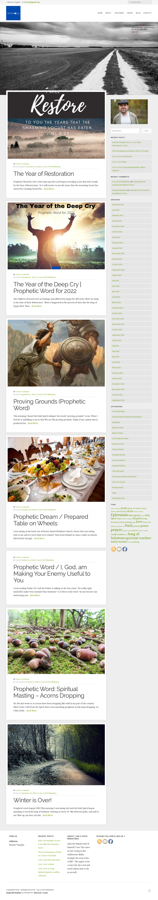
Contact (147, 13)
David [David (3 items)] (119, 511)
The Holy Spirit (118, 471)
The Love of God (118, 482)
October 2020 (117, 395)
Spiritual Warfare (118, 466)
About (108, 13)
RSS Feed (37, 892)
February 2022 (117, 308)
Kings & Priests (118, 427)
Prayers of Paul (118, 444)
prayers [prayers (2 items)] (125, 530)
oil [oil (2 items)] (123, 526)
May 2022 (115, 291)
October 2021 (117, 329)
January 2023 (117, 259)
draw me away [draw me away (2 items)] (138, 511)
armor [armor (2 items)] (113, 508)
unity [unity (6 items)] (114, 541)
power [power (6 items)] (144, 526)
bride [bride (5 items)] (124, 508)
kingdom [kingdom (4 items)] (137, 518)
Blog (138, 13)
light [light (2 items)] (134, 522)
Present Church (118, 449)
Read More (49, 188)
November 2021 (118, 324)
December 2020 (118, 384)
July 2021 (115, 346)
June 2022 (115, 286)
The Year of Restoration (43, 173)
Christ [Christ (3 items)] (143, 508)
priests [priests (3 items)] (135, 530)
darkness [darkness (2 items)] (113, 511)
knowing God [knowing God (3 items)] (116, 522)
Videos (130, 13)
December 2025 (118, 204)
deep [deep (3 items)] (124, 511)
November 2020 (118, 389)
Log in (45, 892)
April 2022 (116, 297)
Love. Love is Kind (119, 162)
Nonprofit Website (13, 892)
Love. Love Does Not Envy (122, 156)
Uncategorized (117, 487)
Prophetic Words (118, 455)
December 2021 (118, 319)
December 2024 (118, 226)
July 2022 (115, 280)
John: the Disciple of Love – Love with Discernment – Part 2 (49, 844)
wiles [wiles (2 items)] (129, 542)
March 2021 (116, 367)
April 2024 (116, 237)
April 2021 (116, 362)
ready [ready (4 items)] (114, 534)
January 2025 (117, 221)
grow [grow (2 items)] (143, 515)
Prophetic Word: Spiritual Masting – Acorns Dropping (48, 692)
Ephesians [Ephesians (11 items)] (119, 514)
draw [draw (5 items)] (130, 511)
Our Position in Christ (120, 438)
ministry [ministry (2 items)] (113, 526)
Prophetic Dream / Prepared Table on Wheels (50, 520)
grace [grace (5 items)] (137, 515)
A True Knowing (118, 411)
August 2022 (116, 275)
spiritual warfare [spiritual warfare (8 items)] (138, 538)
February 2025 (117, 215)
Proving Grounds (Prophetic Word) (49, 404)
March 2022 (116, 302)
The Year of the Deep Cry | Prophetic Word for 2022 (47, 287)
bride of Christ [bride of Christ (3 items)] (134, 508)
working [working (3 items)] (135, 542)
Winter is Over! (32, 800)
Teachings (119, 13)
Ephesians (116, 422)
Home (100, 13)
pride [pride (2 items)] (130, 530)
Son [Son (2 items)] (126, 535)
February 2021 (117, 373)
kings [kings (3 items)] (145, 518)
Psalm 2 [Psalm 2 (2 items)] (140, 530)
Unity (114, 493)
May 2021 (115, 357)
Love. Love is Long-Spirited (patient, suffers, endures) (49, 872)
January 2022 (117, 313)
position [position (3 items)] (136, 526)
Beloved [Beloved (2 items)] (117, 508)
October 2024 (117, 232)
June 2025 (115, 210)
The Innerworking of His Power (124, 476)
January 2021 (117, 378)
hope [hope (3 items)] (119, 518)
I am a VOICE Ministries (52, 167)
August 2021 (116, 340)
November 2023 (118, 253)
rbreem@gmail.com (32, 2)
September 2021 (118, 335)
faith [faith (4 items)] (131, 515)
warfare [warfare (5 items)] (123, 541)
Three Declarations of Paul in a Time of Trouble (130, 151)
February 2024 (117, 242)
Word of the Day (118, 498)
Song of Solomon (118, 460)
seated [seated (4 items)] (120, 534)
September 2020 (118, 400)
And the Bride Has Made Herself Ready (126, 417)
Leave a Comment (22, 164)
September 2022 (118, 270)
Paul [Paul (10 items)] (128, 525)
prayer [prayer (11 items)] (116, 529)
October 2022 (117, 264)
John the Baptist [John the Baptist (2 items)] (127, 519)
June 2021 (115, 351)
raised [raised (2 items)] (146, 530)
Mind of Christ (117, 433)
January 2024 (117, 248)
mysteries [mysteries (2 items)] (119, 526)
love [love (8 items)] (139, 521)
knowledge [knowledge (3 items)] (127, 522)
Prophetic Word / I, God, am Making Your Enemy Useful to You (51, 574)
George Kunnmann (119, 190)
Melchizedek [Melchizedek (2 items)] (147, 522)
